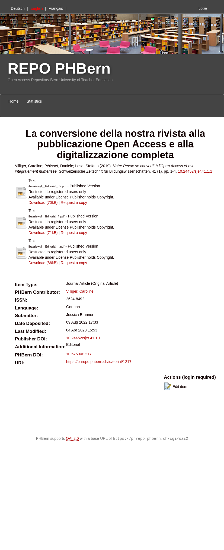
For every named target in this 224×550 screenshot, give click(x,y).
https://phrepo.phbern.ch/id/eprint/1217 (99, 361)
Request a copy (74, 202)
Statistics (34, 101)
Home (13, 101)
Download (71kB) (42, 232)
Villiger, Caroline (80, 291)
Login (203, 8)
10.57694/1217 (78, 354)
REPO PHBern (59, 68)
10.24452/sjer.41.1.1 (195, 171)
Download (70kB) (42, 202)
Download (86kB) (42, 263)
